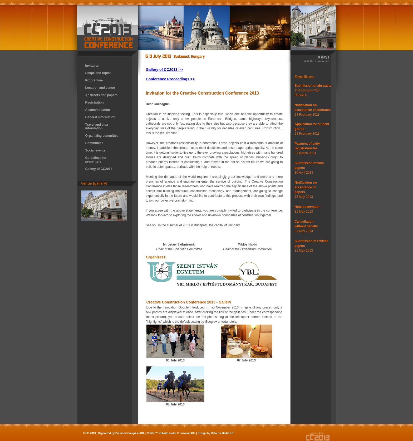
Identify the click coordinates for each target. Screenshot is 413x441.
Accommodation (97, 110)
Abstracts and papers (101, 95)
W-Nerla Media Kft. (222, 433)
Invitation (92, 65)
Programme (94, 80)
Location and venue (100, 88)
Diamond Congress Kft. (130, 433)
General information (100, 117)
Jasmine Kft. (187, 433)
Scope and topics (98, 73)
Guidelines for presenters (96, 159)
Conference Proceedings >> (170, 79)
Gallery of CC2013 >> (164, 69)
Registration (94, 102)
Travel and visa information (96, 126)
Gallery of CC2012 (98, 169)
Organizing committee (102, 136)
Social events (95, 150)
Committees (94, 143)
